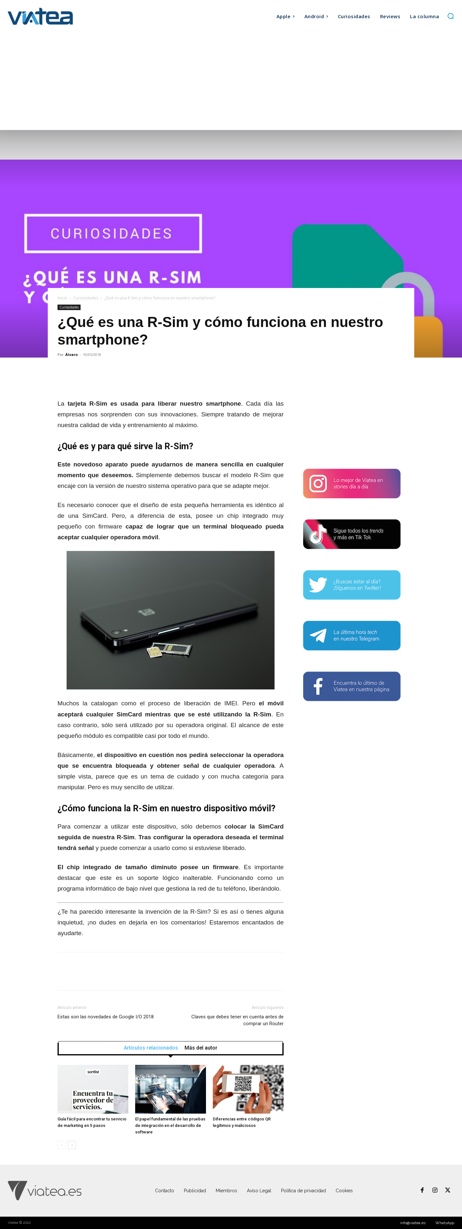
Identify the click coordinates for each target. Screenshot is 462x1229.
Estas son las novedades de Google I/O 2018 (106, 1017)
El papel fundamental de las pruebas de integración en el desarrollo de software (170, 1125)
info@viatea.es (413, 1223)
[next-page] (72, 1145)
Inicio (62, 298)
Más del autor (201, 1048)
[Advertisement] (231, 81)
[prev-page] (62, 1145)
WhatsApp (444, 1223)
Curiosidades (85, 298)
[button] (450, 16)
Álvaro (71, 354)
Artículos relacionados (151, 1048)
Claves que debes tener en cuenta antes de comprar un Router (237, 1020)
